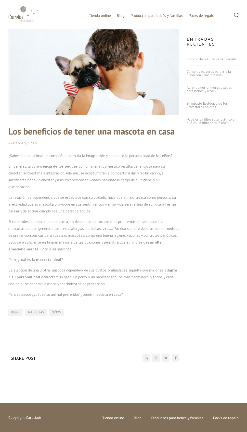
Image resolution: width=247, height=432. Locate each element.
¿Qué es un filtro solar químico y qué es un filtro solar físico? (210, 121)
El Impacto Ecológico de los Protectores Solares (207, 105)
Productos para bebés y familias (156, 15)
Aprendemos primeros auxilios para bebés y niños (209, 89)
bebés (15, 312)
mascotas (36, 312)
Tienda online (100, 15)
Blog (121, 15)
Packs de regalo (201, 15)
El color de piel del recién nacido (211, 59)
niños (56, 312)
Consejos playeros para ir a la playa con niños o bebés (209, 73)
